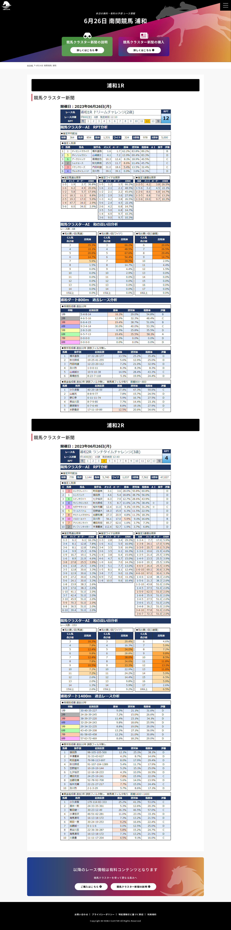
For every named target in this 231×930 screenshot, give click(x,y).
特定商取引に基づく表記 (131, 914)
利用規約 (152, 914)
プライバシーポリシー (103, 914)
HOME (30, 65)
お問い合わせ (81, 914)
